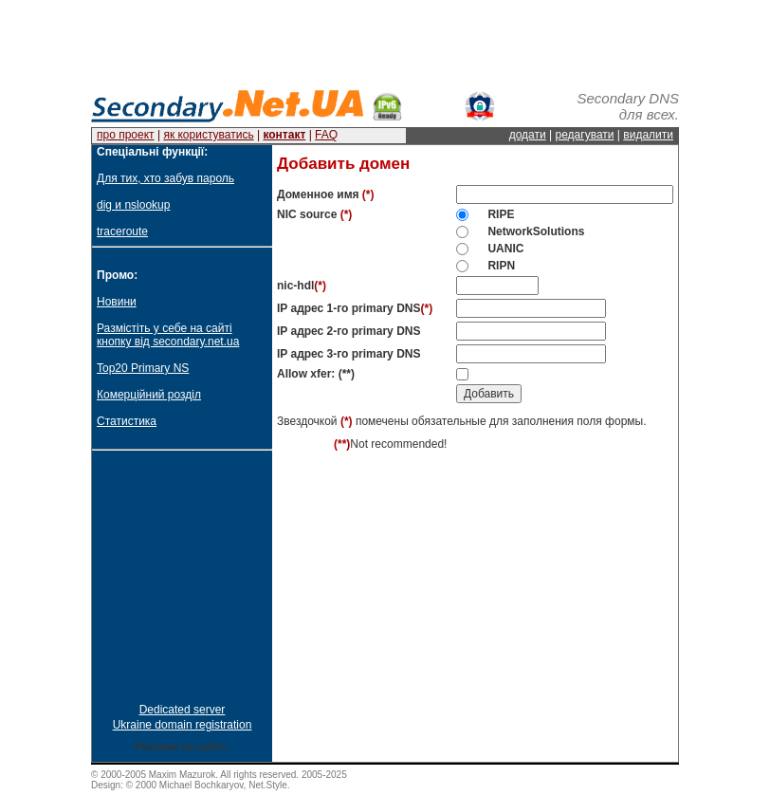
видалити (648, 134)
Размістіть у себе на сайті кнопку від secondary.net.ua (168, 335)
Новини (117, 301)
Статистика (126, 421)
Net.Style (267, 785)
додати (527, 134)
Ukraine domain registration (182, 724)
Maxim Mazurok (182, 774)
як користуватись (208, 134)
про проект (126, 134)
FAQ (326, 134)
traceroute (122, 231)
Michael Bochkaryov (201, 785)
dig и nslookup (133, 205)
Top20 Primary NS (143, 368)
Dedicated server (182, 709)
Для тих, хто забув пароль (165, 178)
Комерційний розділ (149, 394)
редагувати (585, 134)
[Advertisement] (385, 42)
